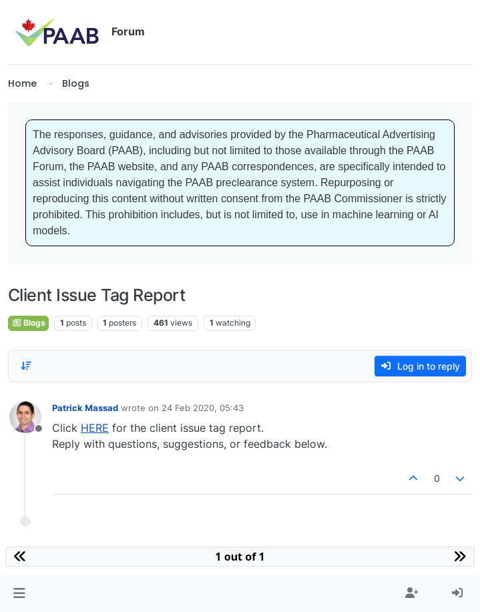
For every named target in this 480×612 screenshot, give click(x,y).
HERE (95, 427)
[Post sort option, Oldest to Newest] (26, 366)
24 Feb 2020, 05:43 (203, 407)
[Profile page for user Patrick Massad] (25, 417)
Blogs (28, 323)
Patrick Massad (85, 407)
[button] (19, 593)
